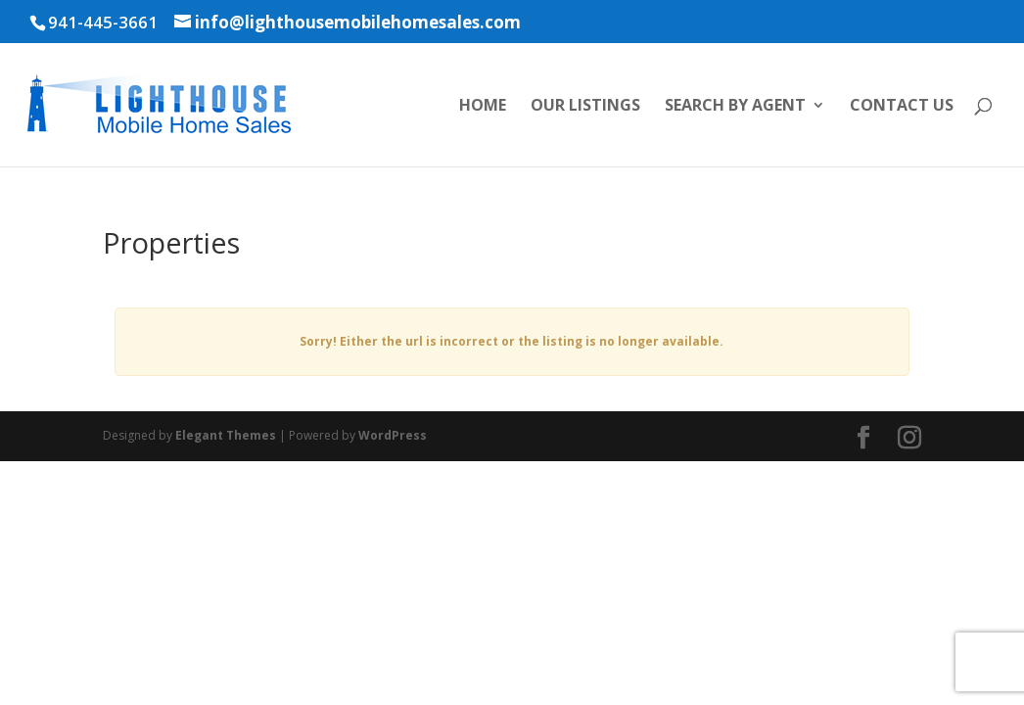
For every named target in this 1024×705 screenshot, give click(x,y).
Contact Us (902, 107)
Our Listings (585, 107)
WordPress (392, 435)
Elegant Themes (225, 435)
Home (482, 107)
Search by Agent (735, 107)
